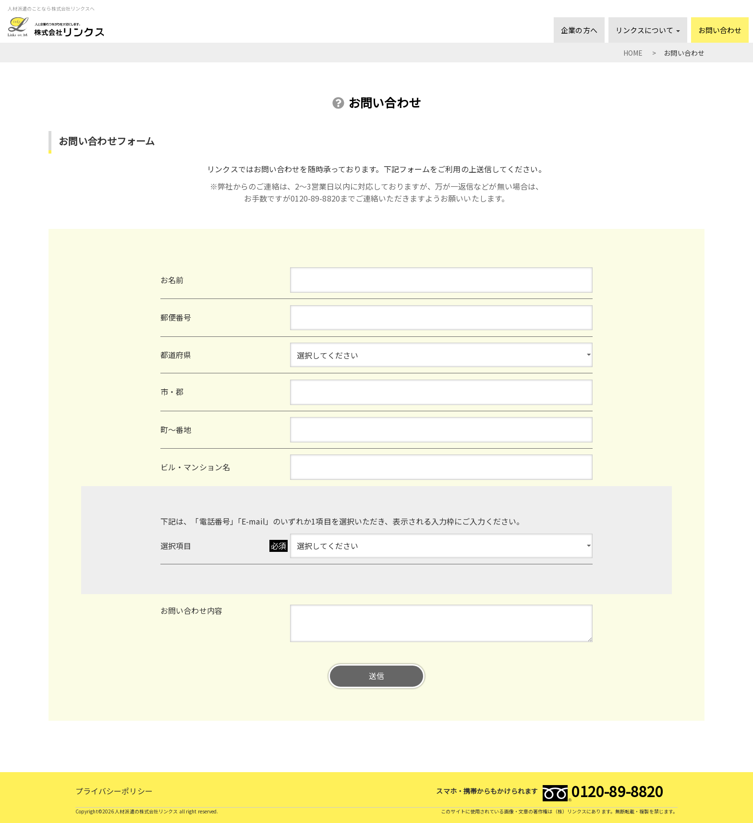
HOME (633, 53)
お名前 (171, 280)
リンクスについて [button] (648, 30)
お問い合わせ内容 (191, 610)
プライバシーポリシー (114, 791)
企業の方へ (579, 30)
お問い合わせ (720, 30)
